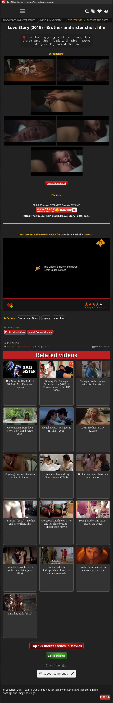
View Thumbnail (56, 183)
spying (46, 318)
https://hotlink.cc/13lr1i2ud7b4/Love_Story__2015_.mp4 (56, 216)
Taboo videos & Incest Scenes (19, 20)
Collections (56, 656)
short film (59, 318)
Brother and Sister (51, 20)
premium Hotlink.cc (73, 234)
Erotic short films (15, 332)
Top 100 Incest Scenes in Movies (56, 646)
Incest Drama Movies (40, 332)
